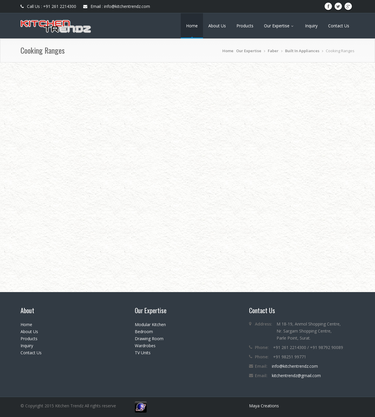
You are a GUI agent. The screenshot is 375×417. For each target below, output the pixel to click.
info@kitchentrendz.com (295, 366)
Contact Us (338, 25)
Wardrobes (145, 345)
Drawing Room (149, 338)
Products (244, 25)
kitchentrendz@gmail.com (296, 375)
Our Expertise (279, 25)
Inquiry (311, 25)
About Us (217, 25)
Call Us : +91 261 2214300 (48, 6)
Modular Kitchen (150, 324)
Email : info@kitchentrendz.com (116, 6)
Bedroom (144, 331)
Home (192, 25)
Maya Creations (264, 405)
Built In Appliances (302, 50)
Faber (273, 50)
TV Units (143, 352)
